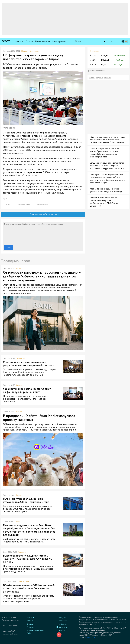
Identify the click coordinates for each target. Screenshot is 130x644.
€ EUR (93, 60)
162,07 (103, 64)
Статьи (29, 41)
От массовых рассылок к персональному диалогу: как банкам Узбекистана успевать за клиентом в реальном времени (42, 276)
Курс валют (94, 51)
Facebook (62, 621)
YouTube (61, 630)
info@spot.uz (89, 638)
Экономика (20, 358)
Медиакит (99, 78)
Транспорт (22, 552)
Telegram (61, 617)
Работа (29, 633)
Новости (19, 41)
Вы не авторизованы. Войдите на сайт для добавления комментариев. (43, 232)
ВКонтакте (62, 627)
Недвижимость (42, 41)
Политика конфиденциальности (35, 628)
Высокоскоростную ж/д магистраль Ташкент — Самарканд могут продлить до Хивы (27, 558)
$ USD (93, 55)
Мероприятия (59, 41)
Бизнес (19, 268)
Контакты (107, 78)
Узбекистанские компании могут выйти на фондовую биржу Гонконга (27, 390)
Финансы (19, 385)
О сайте (30, 624)
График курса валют (96, 71)
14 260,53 (104, 60)
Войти (8, 248)
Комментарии (22, 204)
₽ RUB (93, 64)
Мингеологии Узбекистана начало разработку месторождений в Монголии (28, 364)
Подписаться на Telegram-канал (43, 214)
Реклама (92, 78)
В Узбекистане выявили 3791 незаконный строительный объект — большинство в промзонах (29, 588)
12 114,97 (104, 55)
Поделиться (41, 204)
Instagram (62, 624)
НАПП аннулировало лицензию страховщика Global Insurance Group (26, 500)
